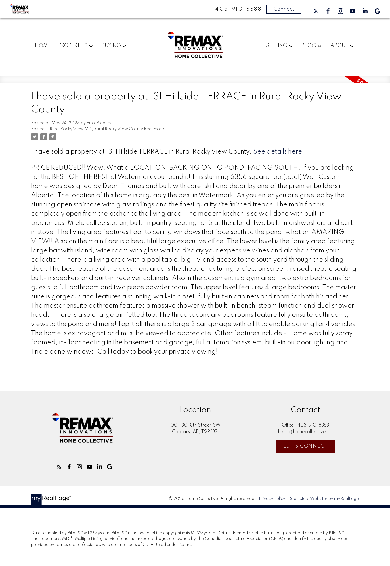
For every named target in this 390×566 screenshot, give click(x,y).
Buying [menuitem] (111, 45)
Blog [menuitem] (308, 45)
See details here (277, 152)
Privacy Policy (272, 499)
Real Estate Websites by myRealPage (323, 499)
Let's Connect (305, 446)
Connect (284, 9)
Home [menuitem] (43, 45)
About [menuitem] (339, 45)
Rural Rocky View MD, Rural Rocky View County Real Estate (107, 129)
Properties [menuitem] (72, 45)
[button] (315, 11)
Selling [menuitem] (276, 45)
